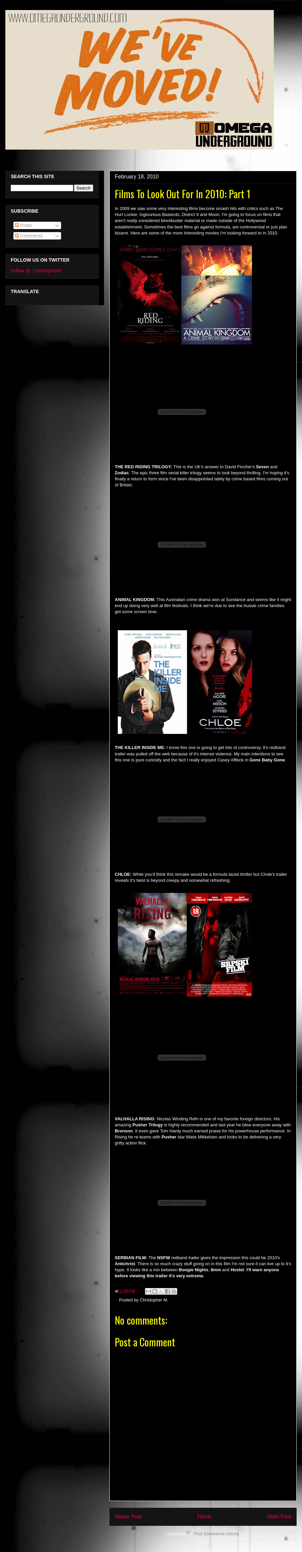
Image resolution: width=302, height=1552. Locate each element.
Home (204, 1516)
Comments (29, 235)
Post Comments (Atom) (216, 1533)
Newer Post (128, 1516)
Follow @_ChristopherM (36, 270)
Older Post (278, 1516)
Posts (23, 225)
